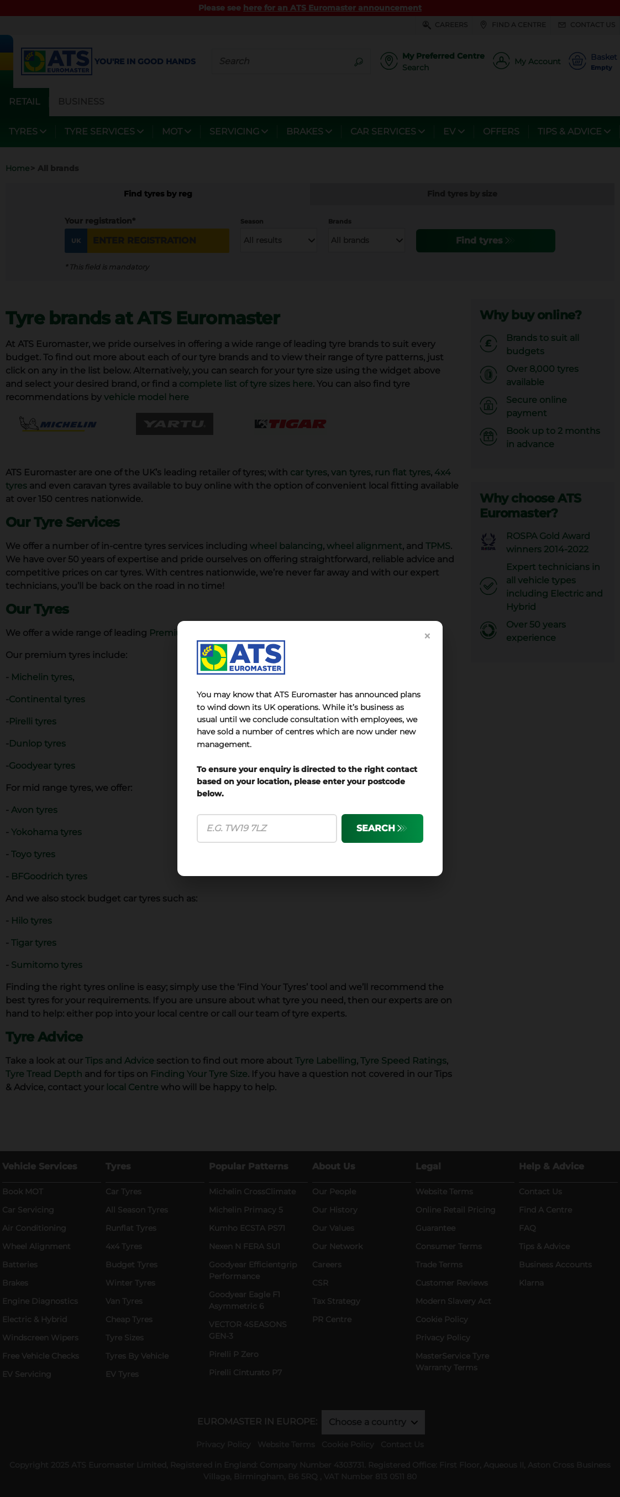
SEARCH (375, 828)
